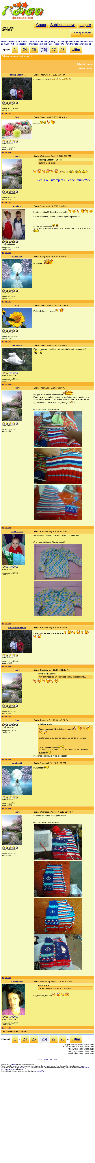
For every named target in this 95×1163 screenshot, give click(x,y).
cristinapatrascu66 (17, 75)
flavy (17, 720)
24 (25, 49)
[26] (44, 49)
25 (34, 49)
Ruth (17, 117)
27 (54, 49)
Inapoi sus (6, 113)
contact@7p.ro (40, 1071)
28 (63, 49)
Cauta (41, 25)
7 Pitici (13, 1064)
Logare (85, 25)
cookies (22, 1068)
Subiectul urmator (84, 69)
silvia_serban (17, 531)
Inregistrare (81, 33)
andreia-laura (17, 981)
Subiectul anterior (85, 64)
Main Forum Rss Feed (47, 1060)
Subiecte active (62, 25)
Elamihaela (17, 345)
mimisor (17, 206)
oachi (17, 156)
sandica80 (17, 256)
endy (17, 305)
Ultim (76, 49)
